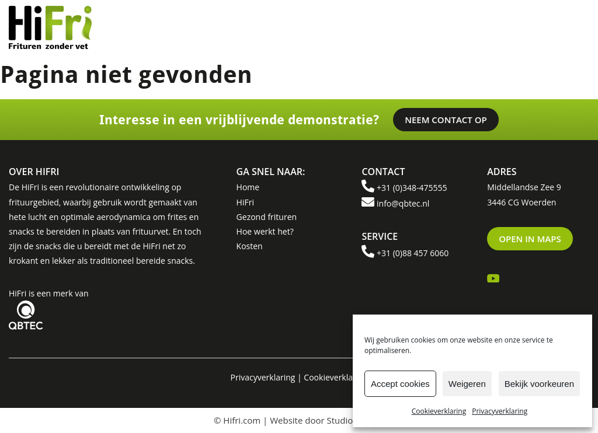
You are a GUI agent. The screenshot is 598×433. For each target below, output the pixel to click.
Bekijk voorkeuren (539, 384)
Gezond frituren (267, 216)
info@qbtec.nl (403, 203)
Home (248, 187)
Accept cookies (400, 384)
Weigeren (467, 384)
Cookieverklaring (439, 411)
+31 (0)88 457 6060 (412, 253)
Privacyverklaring (499, 411)
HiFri (245, 202)
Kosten (250, 246)
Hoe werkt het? (265, 231)
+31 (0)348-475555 (412, 187)
